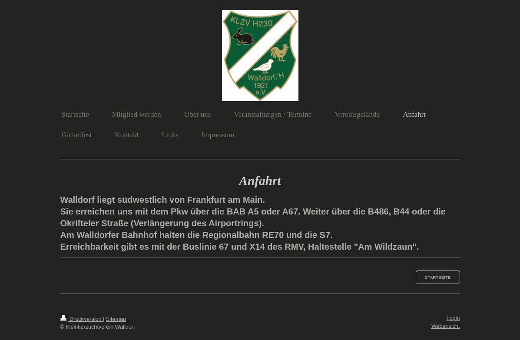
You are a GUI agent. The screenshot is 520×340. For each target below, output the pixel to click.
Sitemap (116, 319)
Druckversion (81, 319)
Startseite (438, 277)
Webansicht (445, 326)
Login (453, 318)
